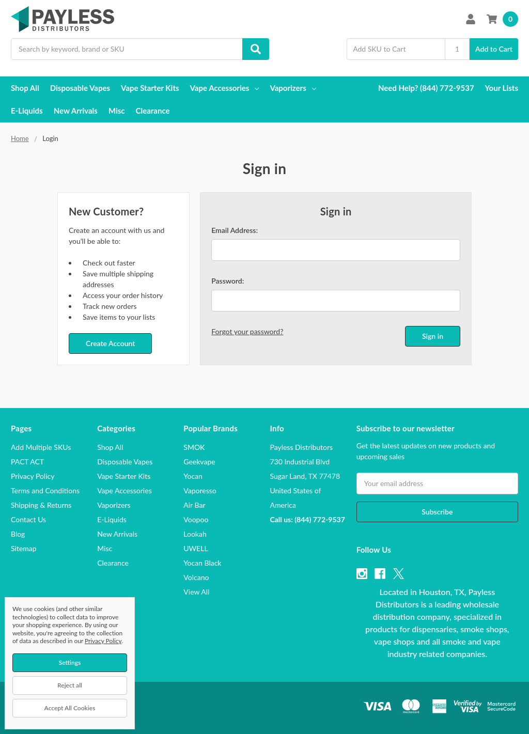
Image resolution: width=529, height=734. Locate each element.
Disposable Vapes (80, 87)
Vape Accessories (224, 87)
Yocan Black (202, 562)
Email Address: (234, 230)
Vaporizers (293, 87)
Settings (70, 662)
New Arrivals (76, 110)
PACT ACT (27, 461)
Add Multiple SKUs (41, 447)
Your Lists (501, 87)
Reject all (69, 685)
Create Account (110, 343)
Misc (116, 110)
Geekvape (199, 461)
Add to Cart (493, 48)
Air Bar (194, 505)
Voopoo (195, 519)
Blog (18, 533)
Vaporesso (199, 490)
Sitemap (24, 548)
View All (196, 591)
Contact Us (28, 519)
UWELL (195, 548)
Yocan (193, 476)
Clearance (153, 110)
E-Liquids (27, 110)
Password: (227, 280)
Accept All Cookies (70, 708)
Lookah (194, 533)
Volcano (196, 577)
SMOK (194, 447)
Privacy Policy (32, 476)
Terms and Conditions (45, 490)
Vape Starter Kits (150, 87)
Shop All (25, 87)
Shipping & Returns (41, 505)
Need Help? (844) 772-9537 (426, 87)
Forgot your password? (247, 331)
